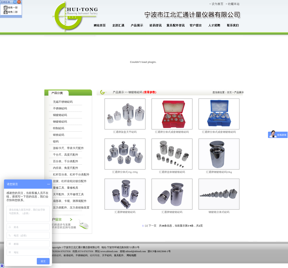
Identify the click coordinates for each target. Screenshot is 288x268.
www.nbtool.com (109, 251)
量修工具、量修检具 (65, 187)
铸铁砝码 (58, 134)
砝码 (92, 255)
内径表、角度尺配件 (65, 167)
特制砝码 (58, 128)
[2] (146, 225)
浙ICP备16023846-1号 (159, 251)
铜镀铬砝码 (60, 115)
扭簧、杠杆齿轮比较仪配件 (70, 181)
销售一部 (13, 7)
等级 (97, 255)
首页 (229, 92)
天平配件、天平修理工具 (68, 194)
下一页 (152, 225)
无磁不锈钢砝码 (63, 101)
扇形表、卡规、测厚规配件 (70, 201)
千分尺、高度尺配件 (65, 154)
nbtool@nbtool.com (136, 251)
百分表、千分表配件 (65, 161)
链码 (56, 141)
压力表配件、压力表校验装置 (71, 207)
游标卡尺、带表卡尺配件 (68, 148)
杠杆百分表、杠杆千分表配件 (71, 174)
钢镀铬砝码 (60, 121)
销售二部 (13, 12)
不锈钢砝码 (60, 108)
